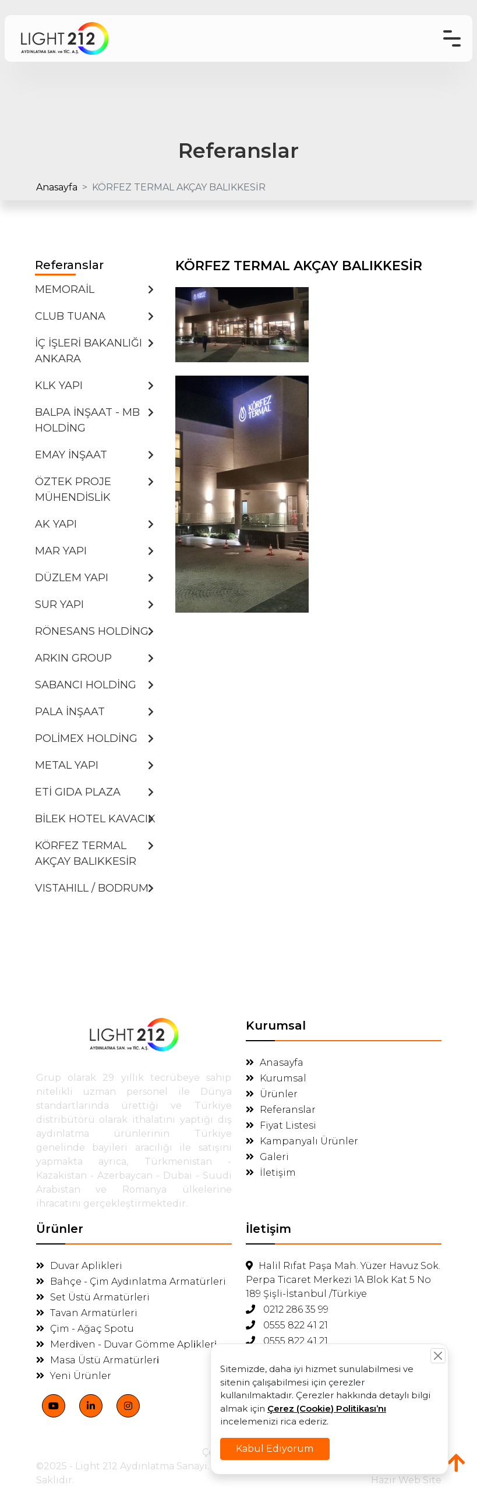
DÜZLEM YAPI (94, 577)
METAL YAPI (94, 765)
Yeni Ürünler (73, 1375)
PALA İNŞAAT (94, 711)
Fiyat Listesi (281, 1125)
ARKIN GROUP (94, 658)
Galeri (267, 1156)
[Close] (407, 1371)
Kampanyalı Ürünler (302, 1141)
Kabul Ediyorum (294, 1436)
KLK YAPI (94, 385)
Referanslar (281, 1109)
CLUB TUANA (94, 316)
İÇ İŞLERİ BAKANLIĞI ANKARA (94, 351)
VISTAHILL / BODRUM (94, 888)
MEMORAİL (94, 289)
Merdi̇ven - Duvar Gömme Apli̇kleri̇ (126, 1344)
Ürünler (272, 1093)
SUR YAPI (94, 604)
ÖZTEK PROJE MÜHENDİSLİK (94, 489)
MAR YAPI (94, 551)
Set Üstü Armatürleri (93, 1297)
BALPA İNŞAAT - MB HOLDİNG (94, 420)
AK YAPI (94, 524)
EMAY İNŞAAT (94, 454)
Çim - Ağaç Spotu (85, 1328)
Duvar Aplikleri (79, 1265)
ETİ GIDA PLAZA (94, 792)
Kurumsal (276, 1078)
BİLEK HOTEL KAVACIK (95, 818)
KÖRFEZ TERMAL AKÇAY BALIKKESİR (94, 853)
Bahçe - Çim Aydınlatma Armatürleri (131, 1281)
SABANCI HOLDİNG (94, 684)
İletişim (271, 1172)
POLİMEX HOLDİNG (94, 738)
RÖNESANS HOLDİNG (94, 631)
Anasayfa (56, 187)
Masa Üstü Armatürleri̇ (97, 1360)
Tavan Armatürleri (86, 1312)
